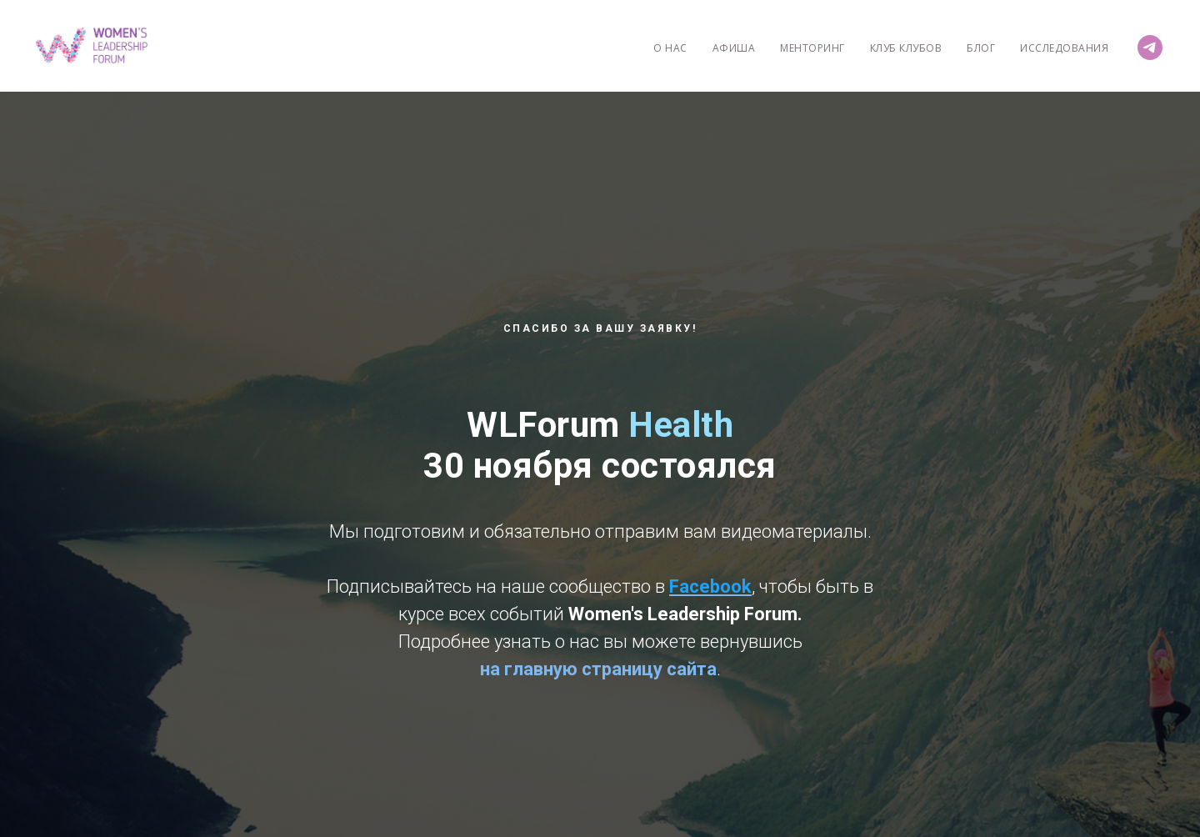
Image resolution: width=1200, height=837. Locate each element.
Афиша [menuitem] (734, 48)
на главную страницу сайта (598, 669)
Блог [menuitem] (981, 48)
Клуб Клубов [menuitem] (906, 48)
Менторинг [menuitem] (812, 48)
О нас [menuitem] (670, 48)
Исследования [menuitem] (1064, 48)
